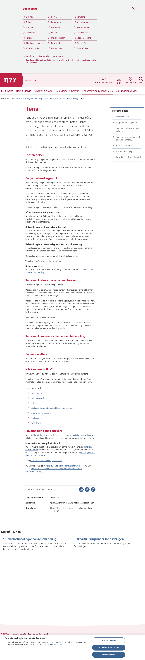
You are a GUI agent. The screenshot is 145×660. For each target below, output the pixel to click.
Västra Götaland (84, 38)
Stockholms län (58, 38)
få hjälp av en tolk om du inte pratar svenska (63, 466)
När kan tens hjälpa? (125, 151)
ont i (83, 269)
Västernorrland (83, 27)
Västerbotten (82, 22)
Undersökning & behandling (29, 98)
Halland (29, 38)
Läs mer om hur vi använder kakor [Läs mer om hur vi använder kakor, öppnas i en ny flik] (49, 645)
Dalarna (29, 22)
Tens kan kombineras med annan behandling (128, 138)
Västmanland (82, 32)
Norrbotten (56, 27)
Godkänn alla (108, 655)
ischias (34, 403)
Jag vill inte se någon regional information (44, 56)
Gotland (29, 27)
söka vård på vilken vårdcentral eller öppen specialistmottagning (61, 435)
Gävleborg (30, 32)
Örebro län (81, 43)
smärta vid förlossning (41, 413)
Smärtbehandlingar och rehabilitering (61, 98)
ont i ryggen (36, 393)
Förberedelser (122, 116)
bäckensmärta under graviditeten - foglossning (52, 408)
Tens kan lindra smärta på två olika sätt (127, 129)
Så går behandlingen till (126, 122)
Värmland (81, 17)
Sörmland (55, 43)
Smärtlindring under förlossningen (100, 539)
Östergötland (82, 48)
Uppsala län (56, 48)
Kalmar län (56, 17)
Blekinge (29, 17)
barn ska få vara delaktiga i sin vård (46, 460)
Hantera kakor (109, 641)
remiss (58, 438)
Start (13, 98)
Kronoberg (56, 22)
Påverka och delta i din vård (128, 157)
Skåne (54, 32)
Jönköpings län (32, 48)
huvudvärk (35, 423)
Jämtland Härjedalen (35, 43)
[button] (93, 489)
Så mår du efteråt (124, 145)
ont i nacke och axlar (40, 398)
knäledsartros (37, 418)
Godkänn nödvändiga (108, 648)
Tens (82, 98)
